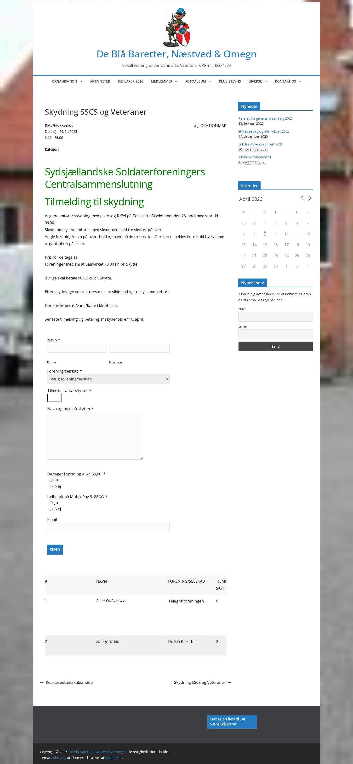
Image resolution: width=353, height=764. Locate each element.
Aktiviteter (100, 81)
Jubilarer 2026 (130, 81)
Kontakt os (285, 81)
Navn (52, 340)
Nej (58, 486)
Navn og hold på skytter (69, 408)
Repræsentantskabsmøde (66, 682)
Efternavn (115, 362)
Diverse (255, 81)
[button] (79, 81)
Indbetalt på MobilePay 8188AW (75, 496)
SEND (55, 549)
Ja (56, 479)
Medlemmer (161, 81)
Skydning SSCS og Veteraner (202, 682)
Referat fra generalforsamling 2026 (265, 118)
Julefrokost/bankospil (254, 157)
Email (52, 519)
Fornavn (52, 362)
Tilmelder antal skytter (67, 390)
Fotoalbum (195, 81)
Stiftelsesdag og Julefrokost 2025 (264, 131)
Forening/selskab (63, 371)
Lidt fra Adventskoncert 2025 (260, 144)
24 (286, 255)
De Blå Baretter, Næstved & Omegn (177, 53)
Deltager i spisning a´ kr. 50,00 (74, 474)
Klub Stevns (230, 81)
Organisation (64, 81)
